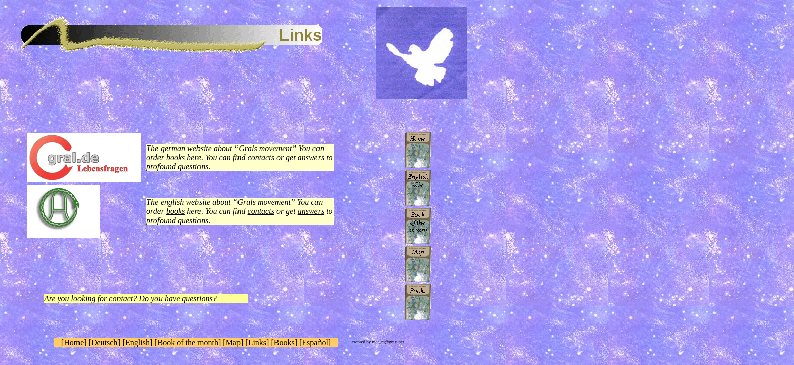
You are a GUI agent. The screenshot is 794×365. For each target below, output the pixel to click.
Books (284, 342)
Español (315, 342)
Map (233, 342)
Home (74, 342)
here (193, 157)
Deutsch (104, 342)
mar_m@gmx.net (388, 341)
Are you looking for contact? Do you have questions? (130, 298)
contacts (261, 157)
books (175, 211)
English (137, 342)
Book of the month (187, 342)
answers (311, 157)
